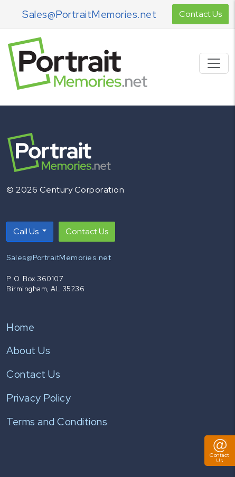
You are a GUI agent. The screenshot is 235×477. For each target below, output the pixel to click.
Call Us (26, 231)
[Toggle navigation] (214, 63)
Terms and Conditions (56, 421)
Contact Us (200, 14)
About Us (28, 350)
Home (20, 327)
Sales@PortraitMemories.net (89, 14)
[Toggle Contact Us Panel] (219, 450)
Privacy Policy (38, 398)
